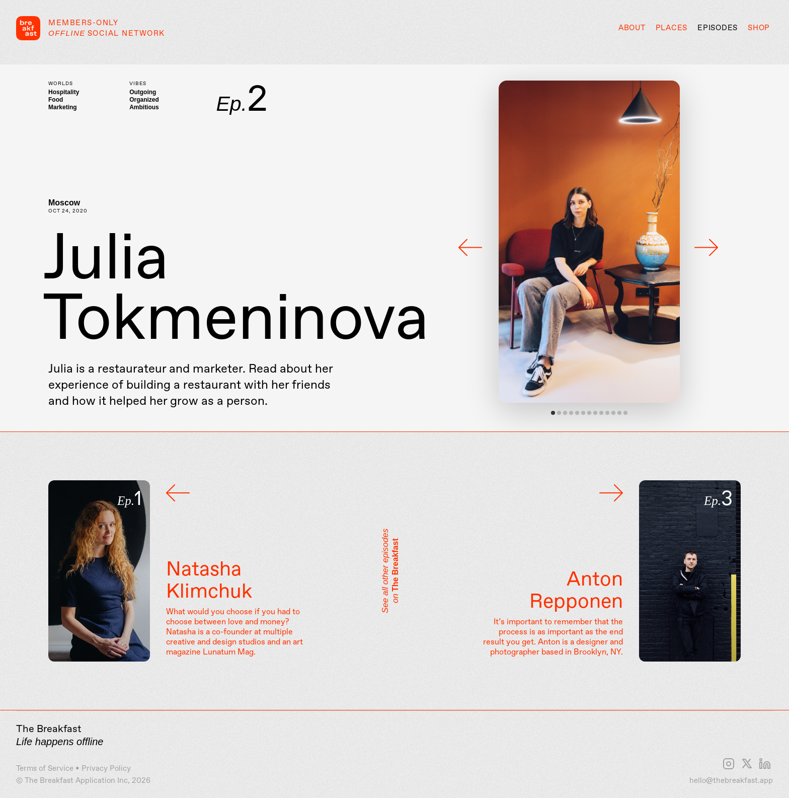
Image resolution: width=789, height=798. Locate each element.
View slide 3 (565, 413)
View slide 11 (613, 413)
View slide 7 (589, 413)
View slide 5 (577, 413)
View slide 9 (601, 413)
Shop (759, 28)
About (632, 28)
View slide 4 (571, 413)
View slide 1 (553, 413)
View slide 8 (595, 413)
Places (672, 28)
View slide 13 (625, 413)
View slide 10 (607, 413)
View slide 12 (619, 413)
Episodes (717, 28)
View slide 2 (559, 413)
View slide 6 (583, 413)
